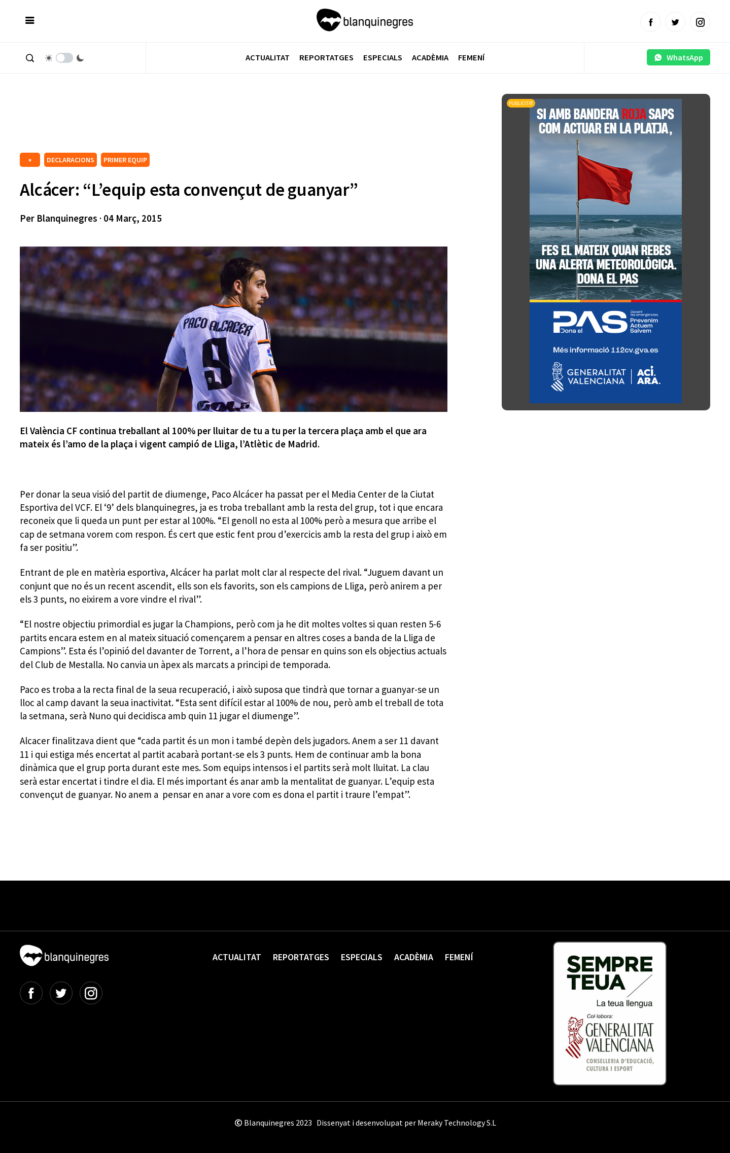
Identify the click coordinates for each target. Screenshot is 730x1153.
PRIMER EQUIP (125, 159)
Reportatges (326, 57)
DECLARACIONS (70, 159)
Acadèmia (430, 57)
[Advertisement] (204, 122)
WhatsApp (678, 57)
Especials (382, 57)
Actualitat (268, 57)
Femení (471, 57)
